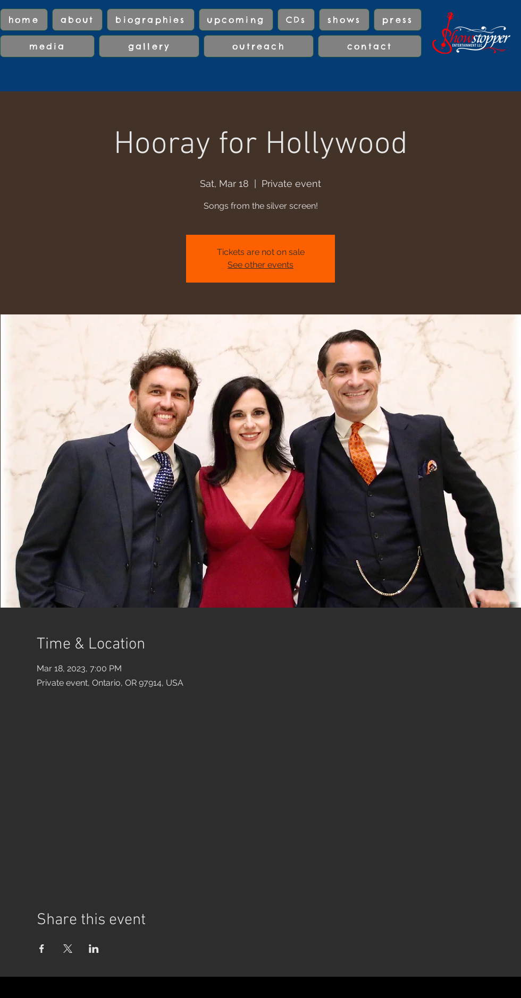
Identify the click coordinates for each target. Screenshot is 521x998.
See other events (260, 265)
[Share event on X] (68, 948)
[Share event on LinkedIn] (94, 948)
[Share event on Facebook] (42, 948)
